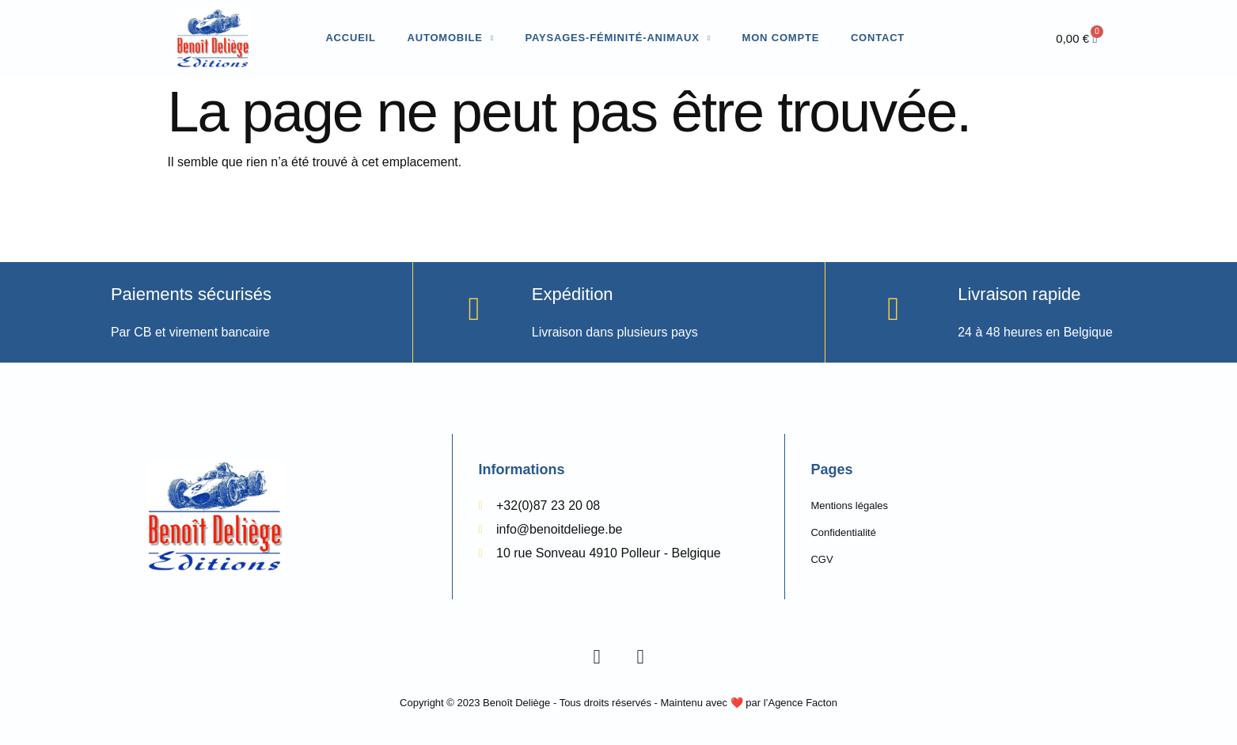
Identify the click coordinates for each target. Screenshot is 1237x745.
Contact (878, 38)
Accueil (350, 38)
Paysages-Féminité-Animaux (618, 38)
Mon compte (781, 38)
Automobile (451, 38)
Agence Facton (802, 703)
